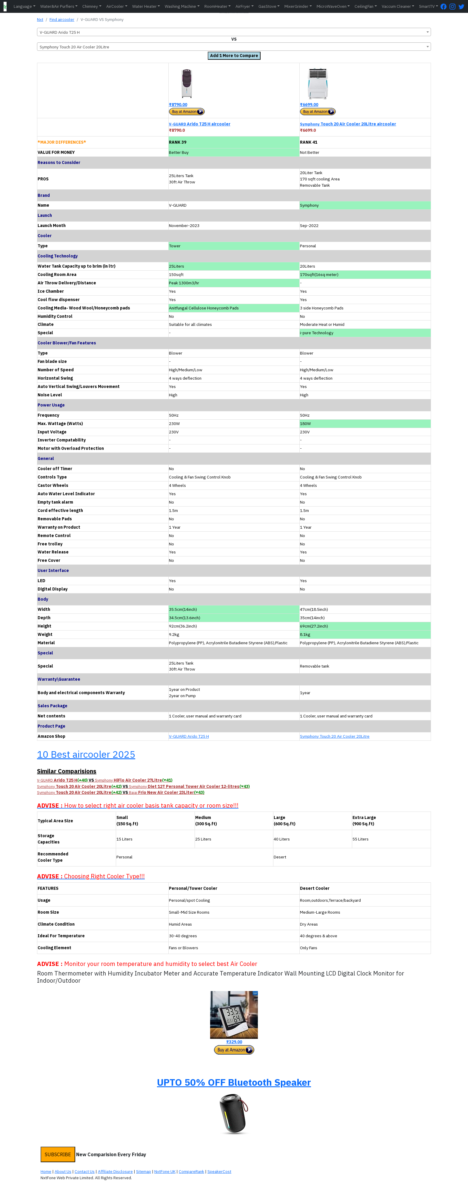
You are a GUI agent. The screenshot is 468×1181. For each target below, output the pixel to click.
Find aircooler (62, 19)
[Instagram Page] (453, 6)
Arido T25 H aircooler (199, 124)
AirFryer (242, 6)
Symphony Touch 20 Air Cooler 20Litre (335, 736)
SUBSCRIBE (58, 1154)
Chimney (90, 6)
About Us (63, 1171)
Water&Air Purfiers (57, 6)
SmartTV (427, 6)
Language (23, 6)
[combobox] (234, 32)
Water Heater (144, 6)
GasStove (267, 6)
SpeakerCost (219, 1171)
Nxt (40, 19)
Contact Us (85, 1171)
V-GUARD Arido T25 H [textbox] (60, 32)
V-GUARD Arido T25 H (189, 736)
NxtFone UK (165, 1171)
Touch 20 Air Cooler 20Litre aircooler (348, 124)
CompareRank (191, 1171)
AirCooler (115, 6)
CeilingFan (364, 6)
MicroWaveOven (332, 6)
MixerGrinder (296, 6)
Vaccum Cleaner (396, 6)
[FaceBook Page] (445, 6)
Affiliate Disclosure (115, 1171)
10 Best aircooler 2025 (86, 754)
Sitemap (143, 1171)
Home (46, 1171)
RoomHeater (215, 6)
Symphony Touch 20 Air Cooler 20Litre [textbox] (74, 47)
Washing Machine (180, 6)
